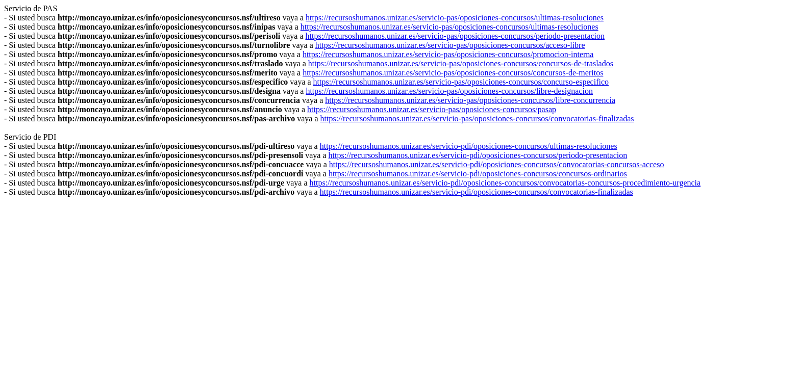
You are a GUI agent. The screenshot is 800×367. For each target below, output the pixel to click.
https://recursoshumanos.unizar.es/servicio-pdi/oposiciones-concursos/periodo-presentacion (478, 155)
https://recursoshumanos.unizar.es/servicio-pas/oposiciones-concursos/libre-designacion (449, 91)
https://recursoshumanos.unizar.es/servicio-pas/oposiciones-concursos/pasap (431, 109)
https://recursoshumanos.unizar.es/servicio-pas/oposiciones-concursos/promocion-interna (448, 54)
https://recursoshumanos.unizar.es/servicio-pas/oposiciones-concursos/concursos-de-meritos (453, 72)
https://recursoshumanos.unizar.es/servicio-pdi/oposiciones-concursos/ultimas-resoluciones (468, 146)
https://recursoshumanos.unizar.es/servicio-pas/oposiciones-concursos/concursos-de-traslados (460, 63)
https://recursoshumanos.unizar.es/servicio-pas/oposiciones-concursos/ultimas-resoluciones (455, 17)
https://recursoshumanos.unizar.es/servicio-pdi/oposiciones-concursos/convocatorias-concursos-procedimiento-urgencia (505, 182)
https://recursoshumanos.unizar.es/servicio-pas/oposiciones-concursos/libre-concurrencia (470, 100)
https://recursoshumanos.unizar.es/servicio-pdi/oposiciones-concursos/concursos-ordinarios (478, 173)
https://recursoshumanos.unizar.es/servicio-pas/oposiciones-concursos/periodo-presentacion (455, 36)
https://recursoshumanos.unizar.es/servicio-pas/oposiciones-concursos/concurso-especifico (461, 81)
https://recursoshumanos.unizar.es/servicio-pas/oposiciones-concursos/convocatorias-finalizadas (477, 118)
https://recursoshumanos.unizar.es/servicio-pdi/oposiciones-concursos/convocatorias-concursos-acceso (496, 164)
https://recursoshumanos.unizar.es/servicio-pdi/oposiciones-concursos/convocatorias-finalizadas (476, 192)
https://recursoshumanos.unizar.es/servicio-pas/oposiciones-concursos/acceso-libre (450, 45)
